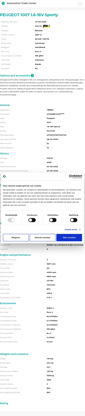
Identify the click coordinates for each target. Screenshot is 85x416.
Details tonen (71, 229)
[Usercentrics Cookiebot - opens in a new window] (71, 176)
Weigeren (16, 237)
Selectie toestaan (42, 237)
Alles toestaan (69, 237)
